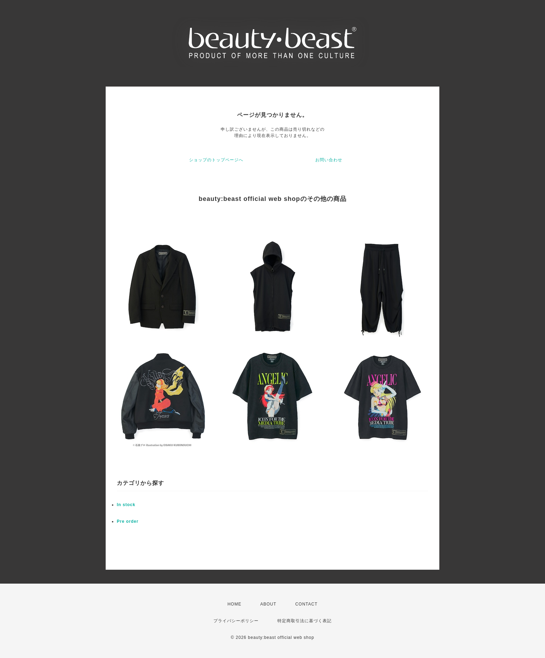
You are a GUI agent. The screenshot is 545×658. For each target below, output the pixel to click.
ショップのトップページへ (216, 159)
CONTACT (306, 604)
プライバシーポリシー (236, 620)
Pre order (127, 521)
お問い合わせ (328, 159)
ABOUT (268, 604)
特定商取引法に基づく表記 (304, 620)
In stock (126, 504)
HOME (234, 604)
